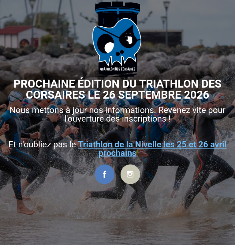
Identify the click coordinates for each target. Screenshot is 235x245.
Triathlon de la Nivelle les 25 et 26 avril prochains (152, 148)
